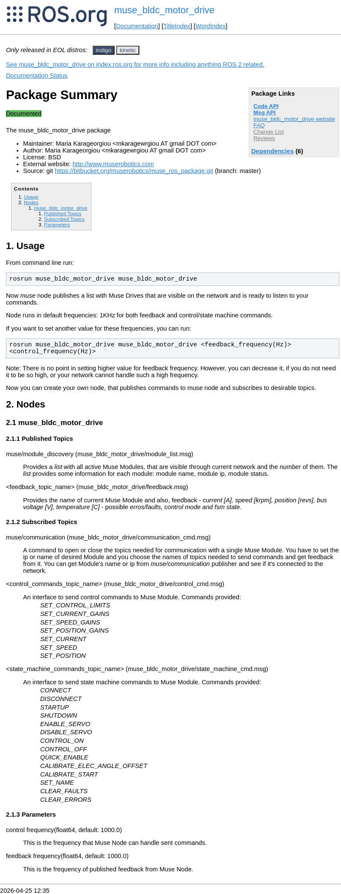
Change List (268, 132)
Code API (266, 106)
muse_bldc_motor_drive (164, 10)
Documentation (137, 26)
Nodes (31, 202)
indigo (104, 50)
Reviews (264, 138)
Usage (31, 196)
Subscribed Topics (64, 219)
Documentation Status (37, 75)
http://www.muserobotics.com (113, 164)
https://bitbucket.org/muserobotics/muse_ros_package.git (134, 170)
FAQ (259, 125)
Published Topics (63, 213)
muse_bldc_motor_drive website (294, 119)
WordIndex (210, 26)
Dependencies (272, 151)
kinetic (128, 50)
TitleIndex (176, 26)
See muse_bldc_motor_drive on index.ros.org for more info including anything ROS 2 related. (135, 64)
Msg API (264, 112)
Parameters (57, 224)
